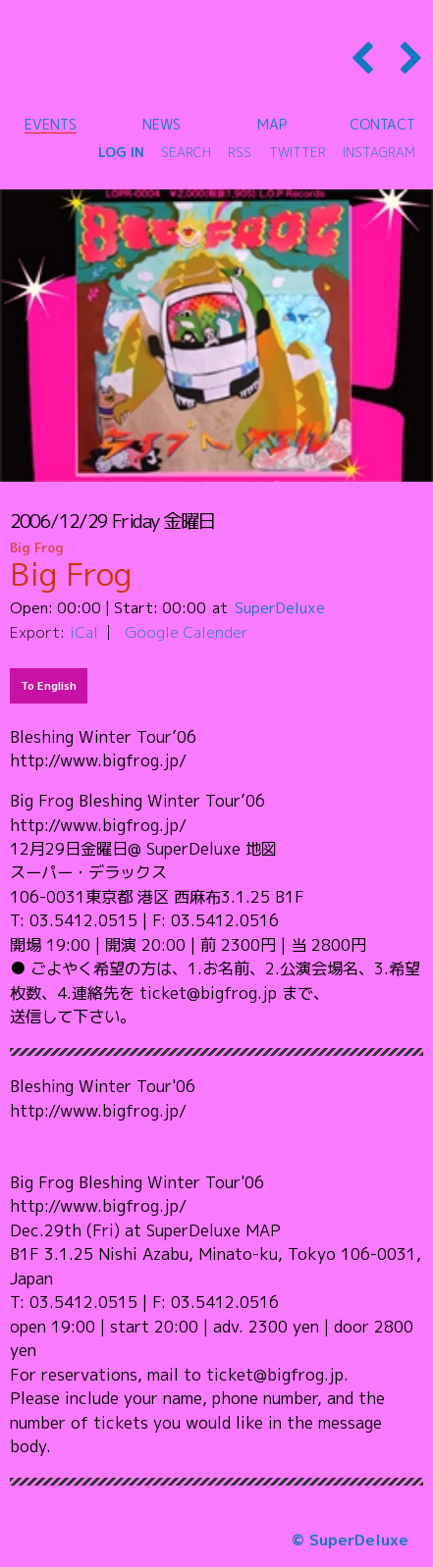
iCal (84, 632)
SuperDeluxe (280, 607)
